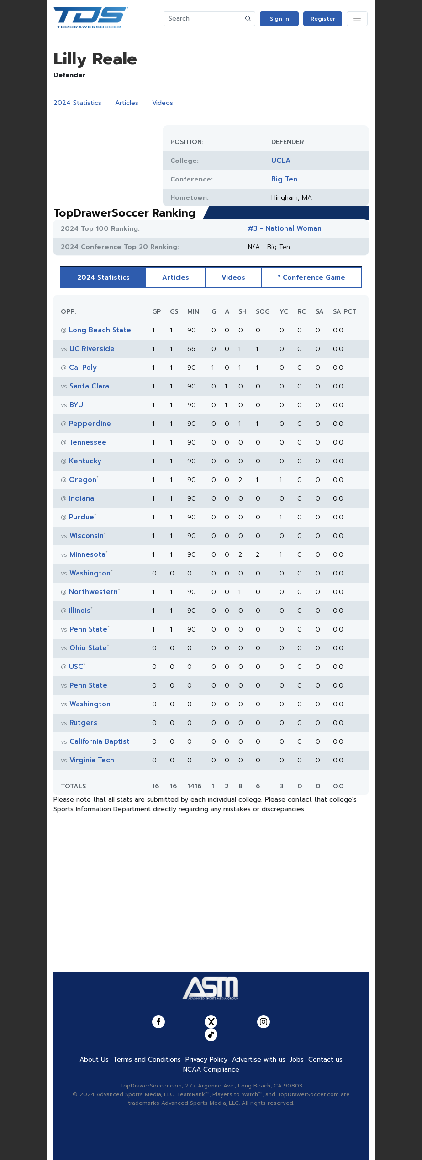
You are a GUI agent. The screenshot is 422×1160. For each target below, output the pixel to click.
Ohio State (88, 648)
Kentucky (85, 461)
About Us (94, 1059)
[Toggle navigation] (357, 18)
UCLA (280, 160)
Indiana (81, 498)
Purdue (81, 517)
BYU (76, 405)
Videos (162, 103)
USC (76, 667)
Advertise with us (258, 1059)
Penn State (88, 629)
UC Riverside (92, 349)
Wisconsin (86, 536)
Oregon (82, 480)
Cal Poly (83, 367)
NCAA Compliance (211, 1069)
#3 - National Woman (285, 228)
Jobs (297, 1059)
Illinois (79, 611)
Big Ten (284, 179)
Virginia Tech (91, 760)
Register (323, 19)
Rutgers (83, 723)
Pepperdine (90, 424)
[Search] (203, 18)
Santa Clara (89, 386)
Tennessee (87, 442)
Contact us (325, 1059)
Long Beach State (100, 330)
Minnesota (87, 554)
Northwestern (93, 592)
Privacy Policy (206, 1059)
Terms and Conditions (147, 1059)
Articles (126, 103)
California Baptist (99, 741)
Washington (90, 573)
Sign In (279, 19)
